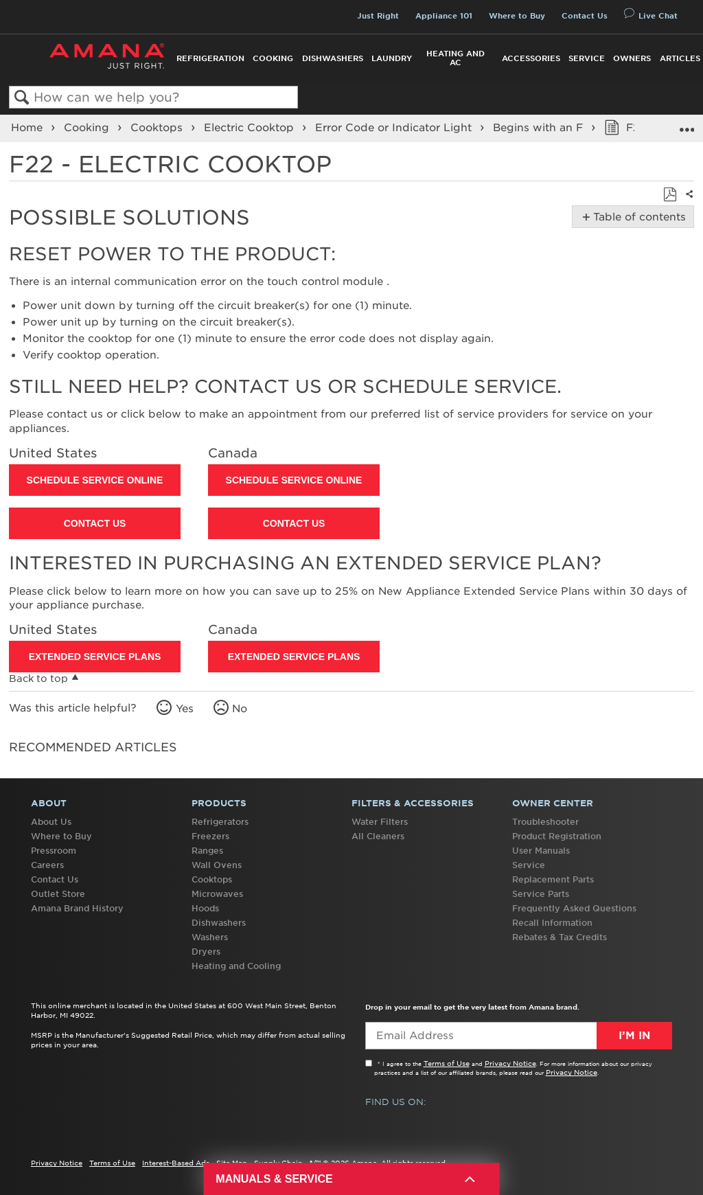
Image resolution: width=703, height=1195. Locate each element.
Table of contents (636, 217)
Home (28, 128)
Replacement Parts (553, 879)
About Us (51, 822)
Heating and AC (455, 58)
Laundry (391, 58)
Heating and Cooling (236, 966)
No (239, 709)
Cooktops (158, 128)
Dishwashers (332, 58)
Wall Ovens (217, 865)
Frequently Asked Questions (574, 908)
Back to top (38, 678)
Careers (47, 865)
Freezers (210, 836)
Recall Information (552, 923)
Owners (632, 58)
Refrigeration (210, 58)
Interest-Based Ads (175, 1163)
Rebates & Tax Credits (559, 937)
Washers (210, 937)
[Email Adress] (518, 1035)
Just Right (378, 16)
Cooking (273, 58)
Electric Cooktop (250, 128)
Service (586, 58)
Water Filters (380, 822)
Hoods (205, 908)
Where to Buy (517, 16)
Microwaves (217, 894)
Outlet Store (58, 894)
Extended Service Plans (95, 656)
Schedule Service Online (95, 480)
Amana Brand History (77, 908)
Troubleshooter (545, 822)
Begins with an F (539, 128)
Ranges (207, 850)
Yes (185, 709)
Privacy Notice (510, 1063)
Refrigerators (220, 822)
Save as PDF (669, 195)
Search (21, 98)
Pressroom (53, 850)
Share (687, 202)
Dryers (206, 951)
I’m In (634, 1035)
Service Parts (540, 894)
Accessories (531, 58)
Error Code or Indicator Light (395, 128)
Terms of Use (447, 1063)
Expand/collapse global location (686, 124)
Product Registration (556, 836)
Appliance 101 (443, 16)
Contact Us (585, 16)
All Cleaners (378, 836)
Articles (680, 58)
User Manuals (541, 850)
